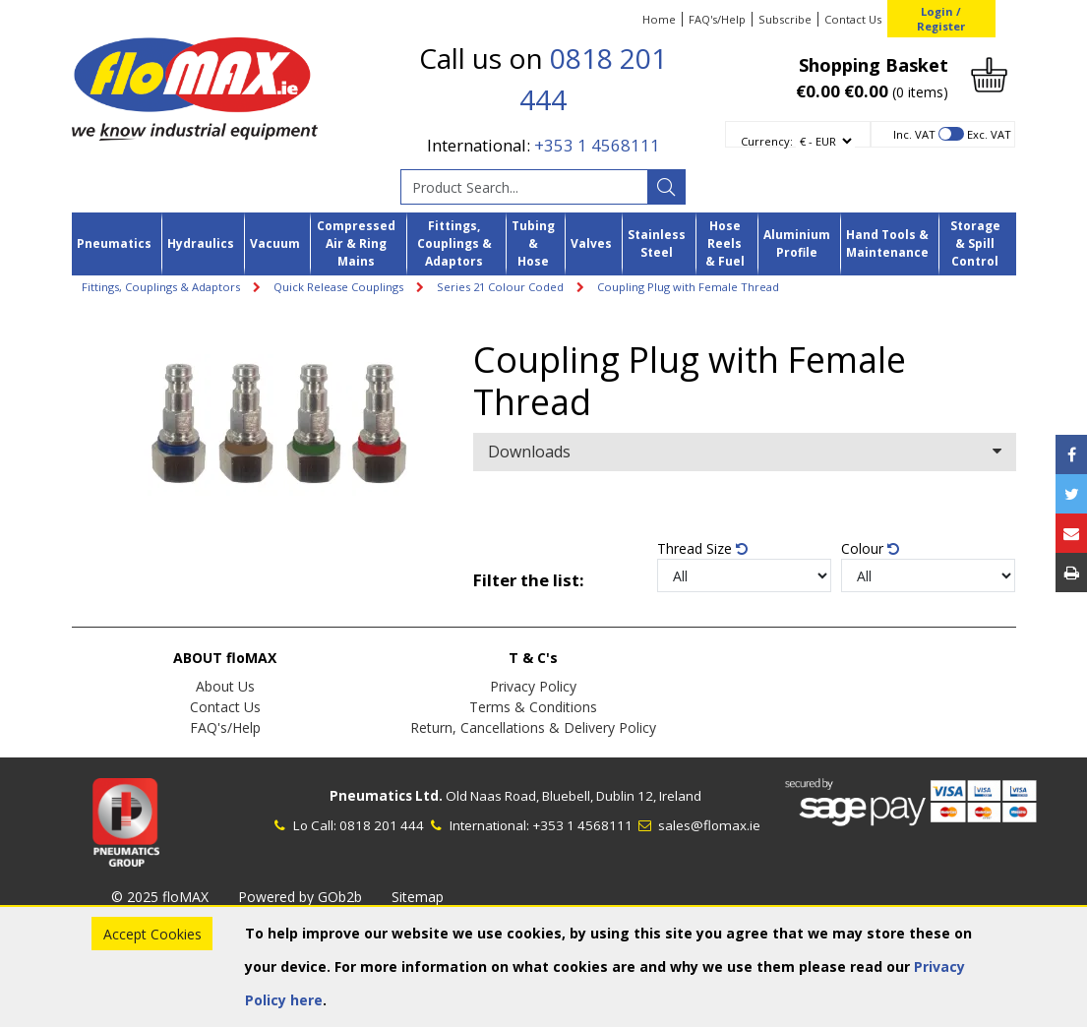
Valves (591, 243)
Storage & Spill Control (975, 244)
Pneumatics (114, 243)
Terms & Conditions (533, 706)
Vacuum (275, 243)
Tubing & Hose (533, 244)
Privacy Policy (533, 686)
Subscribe (785, 19)
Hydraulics (200, 243)
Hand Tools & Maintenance (887, 243)
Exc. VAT (989, 134)
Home (659, 19)
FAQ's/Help (717, 19)
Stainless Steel (657, 243)
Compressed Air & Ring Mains (356, 244)
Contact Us (852, 19)
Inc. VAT (914, 134)
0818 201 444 (381, 825)
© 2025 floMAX (160, 896)
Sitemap (418, 896)
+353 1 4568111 (597, 145)
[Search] (666, 187)
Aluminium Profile (796, 243)
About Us (225, 686)
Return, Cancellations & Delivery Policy (533, 727)
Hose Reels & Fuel (725, 244)
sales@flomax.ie (697, 825)
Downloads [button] (744, 451)
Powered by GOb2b (300, 896)
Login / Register (941, 18)
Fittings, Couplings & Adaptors (454, 244)
